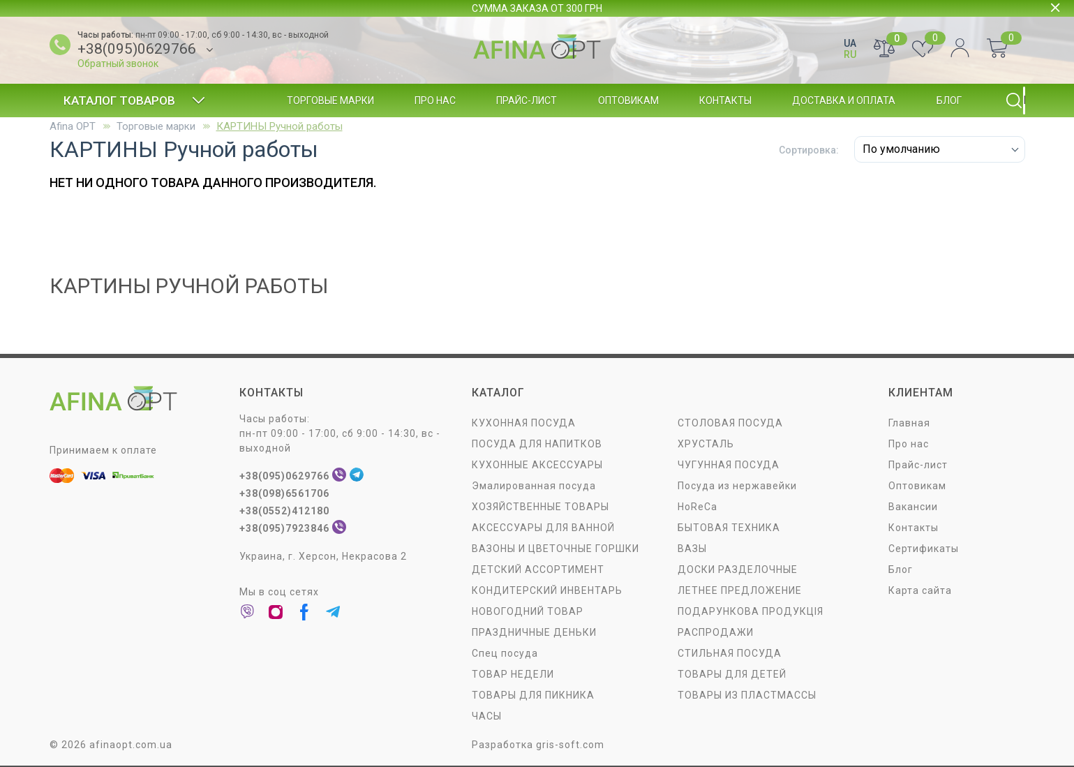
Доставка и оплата (843, 100)
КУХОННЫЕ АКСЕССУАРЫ (537, 464)
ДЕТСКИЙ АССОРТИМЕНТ (538, 569)
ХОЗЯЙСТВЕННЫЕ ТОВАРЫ (540, 506)
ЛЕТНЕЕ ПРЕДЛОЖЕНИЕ (740, 590)
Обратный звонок (117, 63)
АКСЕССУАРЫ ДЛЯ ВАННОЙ (543, 527)
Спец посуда (505, 653)
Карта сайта (920, 590)
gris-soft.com (570, 744)
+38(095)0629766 (136, 49)
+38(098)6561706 (284, 493)
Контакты (725, 100)
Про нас (435, 100)
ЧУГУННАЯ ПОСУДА (729, 464)
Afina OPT (73, 126)
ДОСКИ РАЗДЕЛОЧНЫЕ (738, 569)
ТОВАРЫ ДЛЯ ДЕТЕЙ (732, 674)
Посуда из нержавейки (737, 485)
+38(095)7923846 (284, 528)
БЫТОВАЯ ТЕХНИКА (729, 527)
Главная (909, 423)
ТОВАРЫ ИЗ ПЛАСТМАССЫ (747, 695)
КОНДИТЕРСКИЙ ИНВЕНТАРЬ (547, 590)
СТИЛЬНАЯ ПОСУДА (730, 653)
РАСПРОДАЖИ (716, 632)
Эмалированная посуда (534, 485)
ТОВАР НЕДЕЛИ (513, 674)
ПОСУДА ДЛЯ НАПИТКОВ (537, 443)
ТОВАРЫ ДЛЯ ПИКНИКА (533, 695)
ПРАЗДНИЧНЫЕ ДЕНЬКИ (534, 632)
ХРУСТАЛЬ (706, 443)
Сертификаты (923, 548)
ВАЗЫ (692, 548)
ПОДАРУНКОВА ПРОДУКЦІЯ (750, 611)
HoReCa (697, 506)
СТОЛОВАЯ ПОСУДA (730, 423)
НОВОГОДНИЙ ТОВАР (527, 611)
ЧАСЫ (487, 716)
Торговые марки (330, 100)
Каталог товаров (134, 100)
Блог (949, 100)
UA (850, 43)
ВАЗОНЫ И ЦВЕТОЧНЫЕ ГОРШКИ (555, 548)
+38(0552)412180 (284, 510)
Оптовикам (628, 100)
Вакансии (913, 506)
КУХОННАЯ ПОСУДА (524, 423)
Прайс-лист (526, 100)
